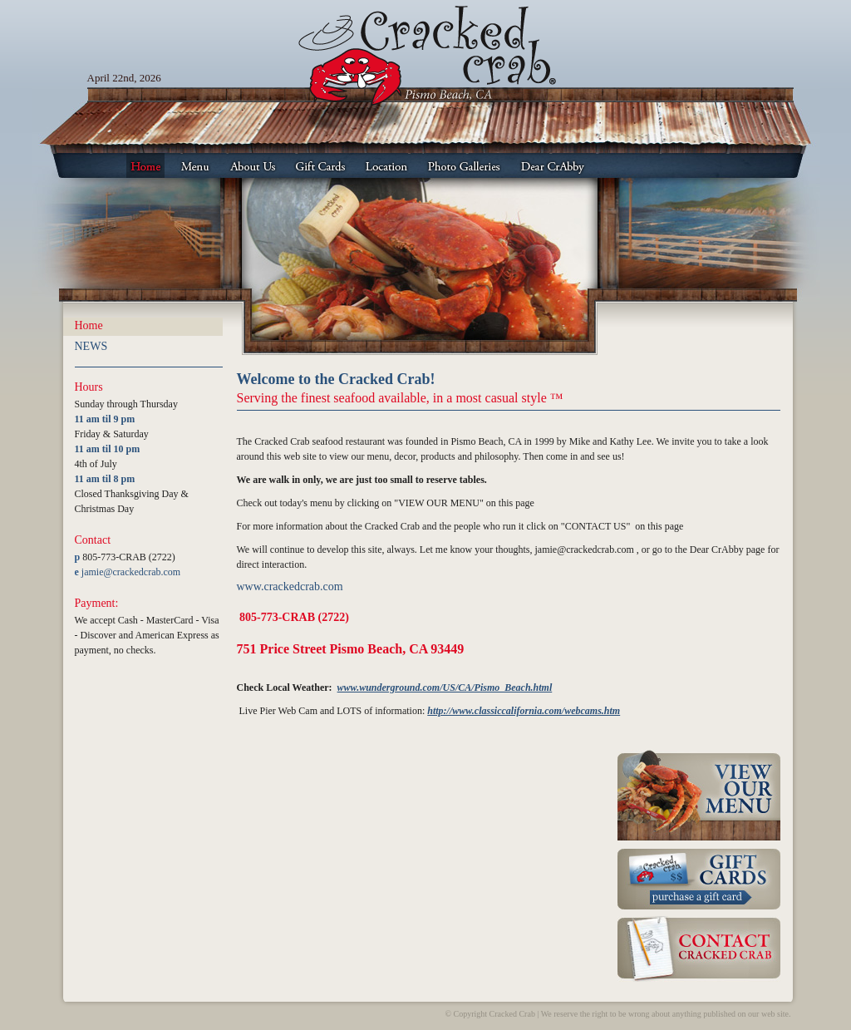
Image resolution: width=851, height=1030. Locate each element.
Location (386, 165)
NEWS (91, 346)
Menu (195, 165)
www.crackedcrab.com (290, 586)
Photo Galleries (464, 165)
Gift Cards (320, 165)
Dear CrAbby (552, 165)
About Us (252, 165)
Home (145, 165)
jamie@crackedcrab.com (130, 572)
